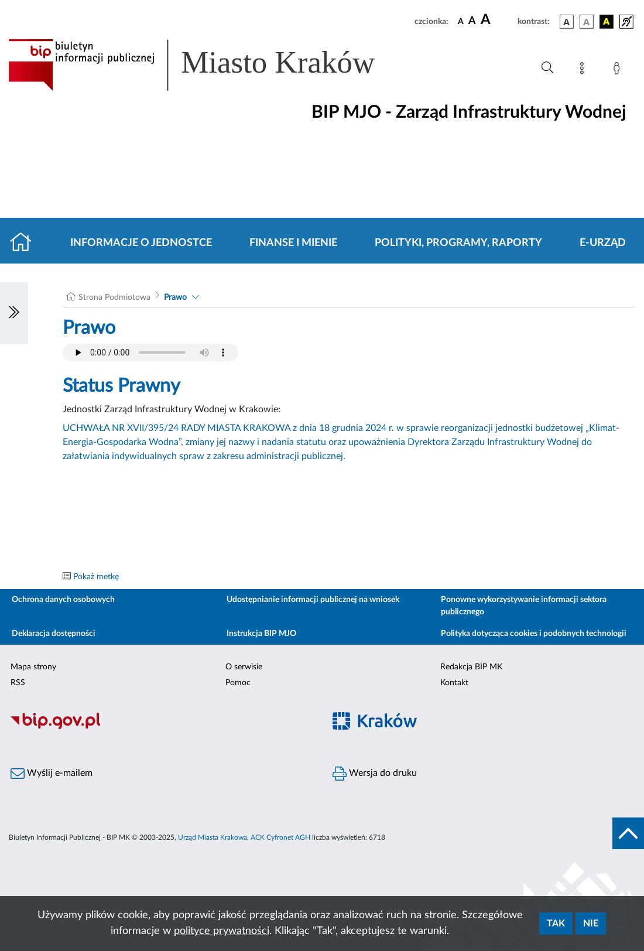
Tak (556, 923)
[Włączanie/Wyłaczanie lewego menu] (14, 313)
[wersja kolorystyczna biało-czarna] (586, 21)
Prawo (175, 297)
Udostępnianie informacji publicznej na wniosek (313, 600)
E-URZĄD (603, 243)
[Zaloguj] (619, 70)
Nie (590, 923)
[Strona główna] (25, 243)
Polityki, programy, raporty (458, 243)
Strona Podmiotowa (114, 297)
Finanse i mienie (293, 243)
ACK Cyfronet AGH (280, 837)
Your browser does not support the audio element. (150, 352)
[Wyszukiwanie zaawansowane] (547, 68)
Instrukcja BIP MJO (261, 634)
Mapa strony (33, 667)
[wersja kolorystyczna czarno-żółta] (606, 21)
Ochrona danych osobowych (63, 600)
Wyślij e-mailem (52, 774)
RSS (18, 683)
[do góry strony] (628, 833)
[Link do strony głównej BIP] (208, 65)
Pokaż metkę (96, 577)
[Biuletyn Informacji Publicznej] (161, 727)
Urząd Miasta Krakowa (212, 837)
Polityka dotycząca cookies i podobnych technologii (533, 634)
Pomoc (238, 683)
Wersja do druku (375, 774)
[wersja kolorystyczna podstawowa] (567, 21)
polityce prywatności (221, 931)
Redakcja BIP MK (471, 667)
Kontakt (454, 683)
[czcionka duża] (497, 19)
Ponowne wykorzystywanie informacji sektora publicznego (524, 606)
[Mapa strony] (584, 70)
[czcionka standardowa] (461, 21)
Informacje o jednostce (141, 243)
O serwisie (243, 667)
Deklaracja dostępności (53, 634)
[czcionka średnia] (472, 21)
